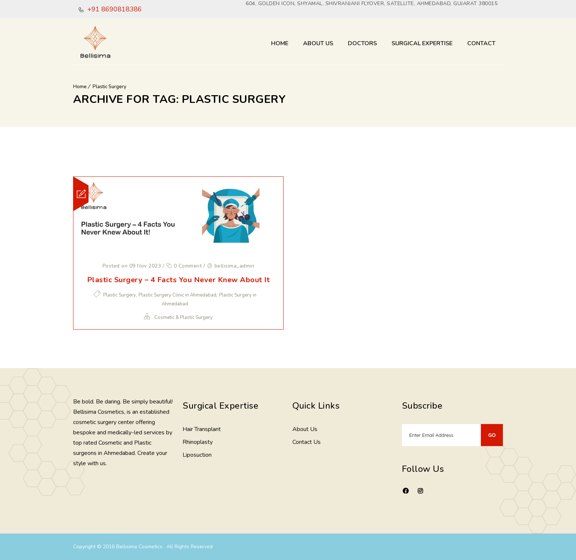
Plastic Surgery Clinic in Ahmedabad (177, 295)
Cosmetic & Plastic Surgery (183, 317)
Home (279, 43)
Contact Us (306, 442)
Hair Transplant (202, 429)
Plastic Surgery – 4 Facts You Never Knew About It (178, 280)
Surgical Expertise (422, 43)
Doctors (362, 43)
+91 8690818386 (114, 9)
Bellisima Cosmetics (140, 546)
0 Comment (184, 265)
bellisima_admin (235, 265)
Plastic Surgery (109, 86)
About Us (318, 43)
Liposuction (197, 455)
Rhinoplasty (198, 442)
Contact (481, 43)
